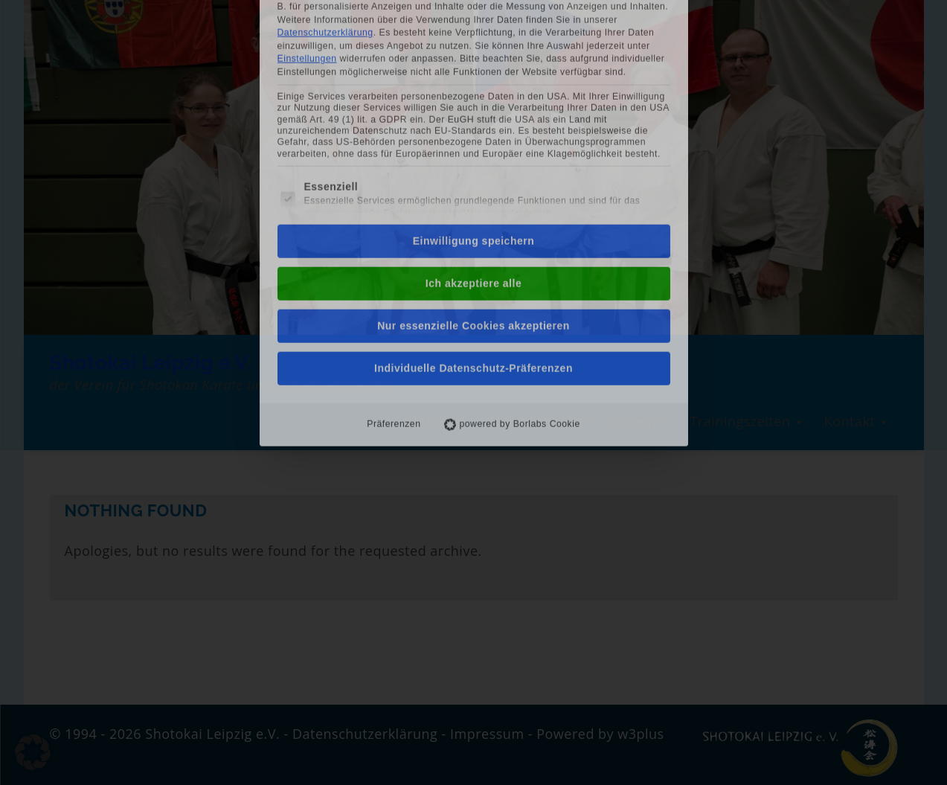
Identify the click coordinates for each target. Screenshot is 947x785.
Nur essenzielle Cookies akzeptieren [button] (473, 143)
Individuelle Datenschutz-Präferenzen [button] (473, 185)
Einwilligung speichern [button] (473, 58)
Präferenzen (393, 241)
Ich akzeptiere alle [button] (473, 100)
